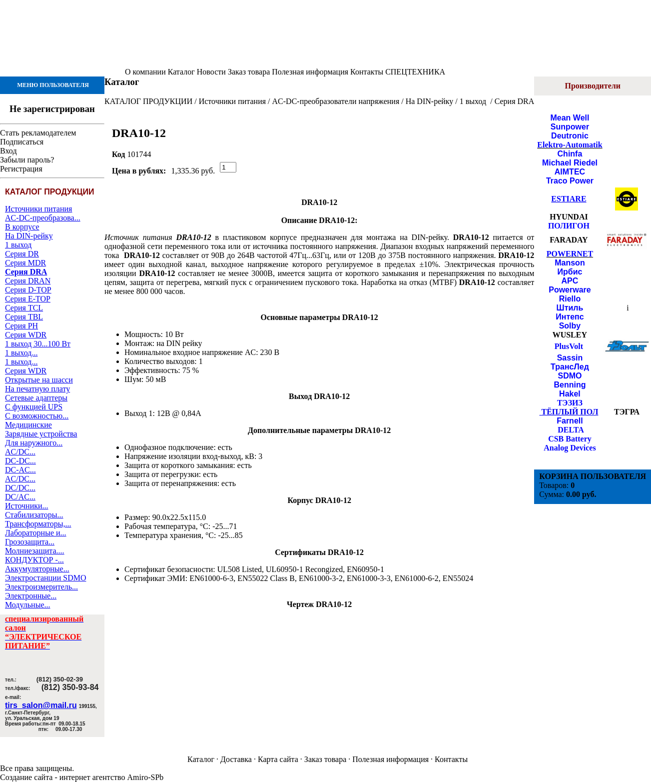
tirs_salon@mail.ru (41, 705)
